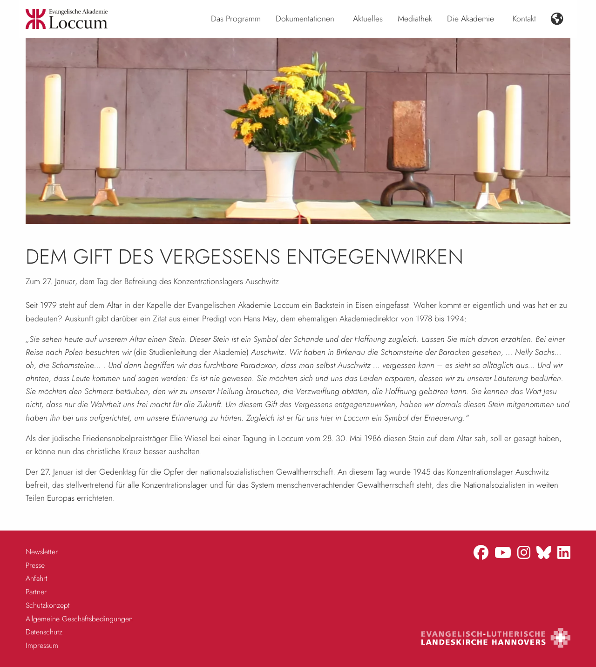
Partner (36, 591)
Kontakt (524, 19)
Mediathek (415, 19)
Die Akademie (470, 19)
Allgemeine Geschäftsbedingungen (79, 618)
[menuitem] (235, 19)
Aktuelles (368, 19)
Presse (35, 565)
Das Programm (236, 19)
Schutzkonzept (48, 605)
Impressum (42, 645)
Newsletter (42, 551)
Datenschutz (44, 631)
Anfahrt (36, 578)
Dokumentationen (305, 19)
